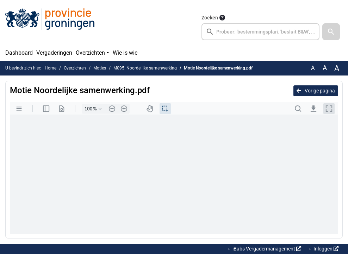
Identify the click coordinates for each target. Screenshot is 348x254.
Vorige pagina (316, 90)
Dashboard (19, 52)
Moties (99, 68)
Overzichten (90, 52)
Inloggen (325, 249)
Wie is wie (125, 52)
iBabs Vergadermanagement (266, 249)
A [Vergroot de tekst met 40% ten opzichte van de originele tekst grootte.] (336, 68)
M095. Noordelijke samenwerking (145, 68)
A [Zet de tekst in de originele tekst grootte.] (313, 68)
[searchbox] (260, 31)
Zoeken (209, 17)
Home (50, 68)
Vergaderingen (54, 52)
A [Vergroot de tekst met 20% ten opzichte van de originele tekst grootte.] (325, 68)
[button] (331, 31)
